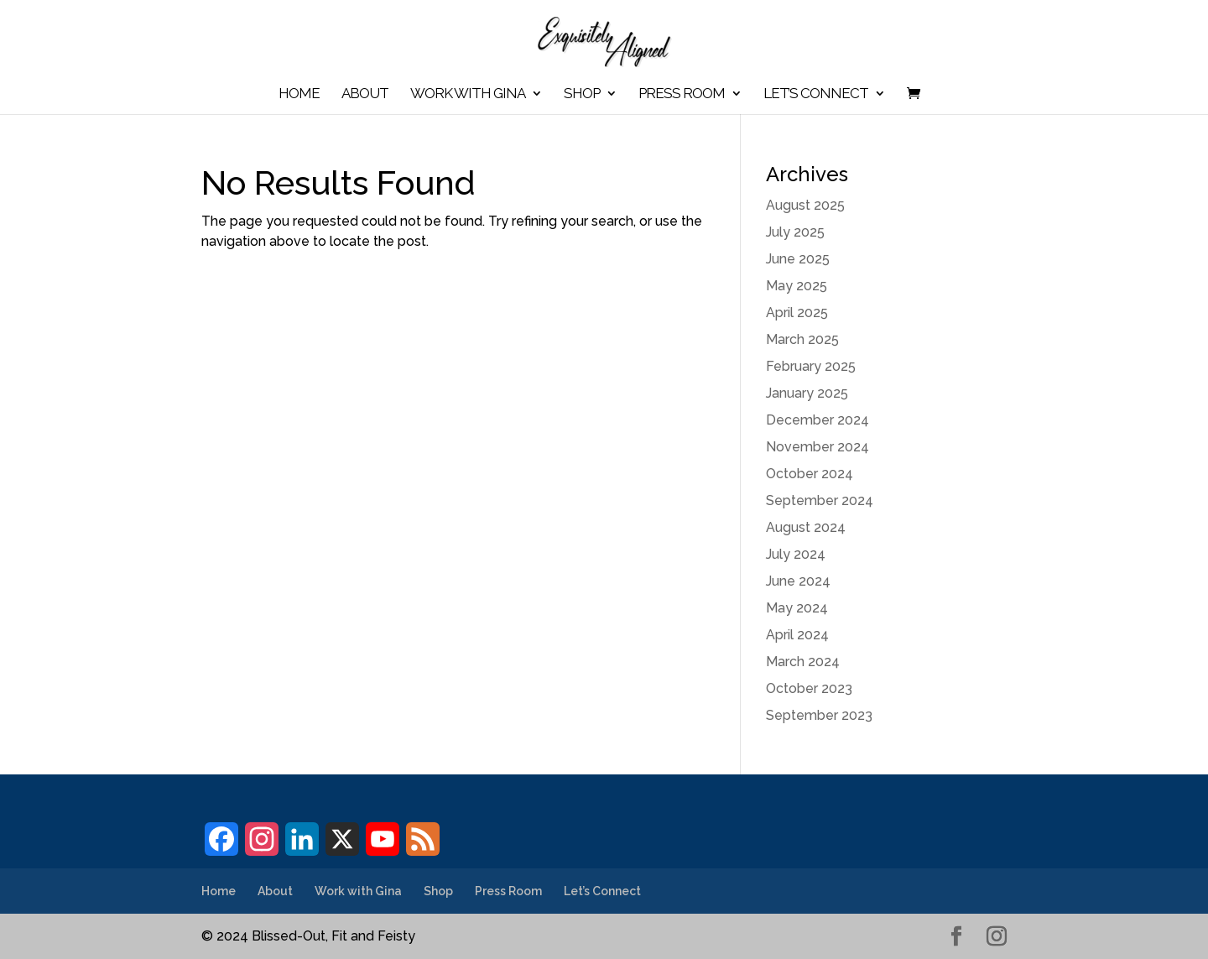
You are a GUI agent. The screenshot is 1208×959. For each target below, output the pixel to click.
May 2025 (796, 286)
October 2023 (809, 688)
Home (299, 94)
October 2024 (809, 474)
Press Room (681, 94)
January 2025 (807, 393)
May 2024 (797, 608)
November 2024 (817, 447)
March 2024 (803, 662)
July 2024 (795, 554)
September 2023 (819, 715)
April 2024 (797, 635)
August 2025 (805, 205)
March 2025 (802, 339)
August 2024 (806, 527)
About (364, 94)
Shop (582, 94)
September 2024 (819, 500)
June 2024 (798, 581)
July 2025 (795, 232)
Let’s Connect (815, 94)
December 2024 (817, 420)
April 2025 (797, 313)
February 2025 (811, 366)
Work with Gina (467, 94)
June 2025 (798, 259)
